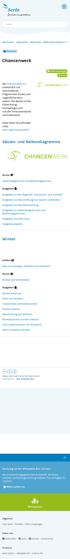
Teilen (62, 75)
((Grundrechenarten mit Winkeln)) (21, 324)
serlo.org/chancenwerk (15, 129)
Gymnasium (22, 42)
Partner (10, 51)
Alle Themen (8, 42)
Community (47, 538)
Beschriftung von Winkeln (17, 314)
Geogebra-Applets (12, 224)
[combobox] (35, 24)
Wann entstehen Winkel (16, 329)
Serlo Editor (8, 553)
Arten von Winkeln (12, 298)
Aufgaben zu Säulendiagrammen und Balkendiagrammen (24, 212)
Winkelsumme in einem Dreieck (20, 319)
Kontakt (19, 524)
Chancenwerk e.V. (16, 83)
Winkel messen (11, 309)
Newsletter (9, 538)
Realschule (35, 42)
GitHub (34, 538)
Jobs (22, 538)
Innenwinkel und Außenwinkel (19, 303)
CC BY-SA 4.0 (8, 379)
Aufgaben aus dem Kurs (16, 218)
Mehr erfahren (14, 486)
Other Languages (33, 524)
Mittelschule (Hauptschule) (56, 42)
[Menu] (64, 6)
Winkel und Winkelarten (16, 279)
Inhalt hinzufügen (56, 71)
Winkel (8, 239)
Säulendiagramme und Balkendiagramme (26, 181)
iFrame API (37, 553)
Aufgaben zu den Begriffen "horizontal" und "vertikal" (32, 194)
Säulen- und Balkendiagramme (31, 141)
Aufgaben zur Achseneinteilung (20, 205)
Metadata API (23, 553)
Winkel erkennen (11, 293)
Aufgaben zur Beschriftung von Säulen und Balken (31, 199)
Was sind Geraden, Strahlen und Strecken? (26, 266)
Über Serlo (7, 524)
